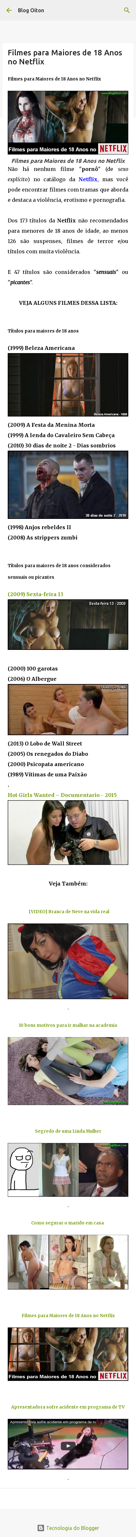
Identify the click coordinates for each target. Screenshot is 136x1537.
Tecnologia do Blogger (68, 1528)
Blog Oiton (31, 10)
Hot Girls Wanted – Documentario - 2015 (62, 795)
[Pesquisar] (127, 10)
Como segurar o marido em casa (68, 1223)
